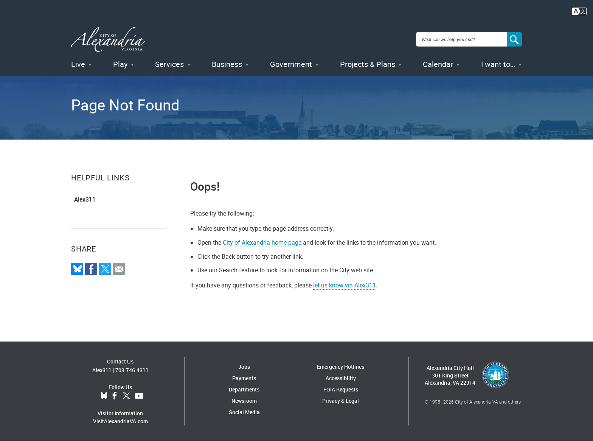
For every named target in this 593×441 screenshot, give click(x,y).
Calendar (438, 64)
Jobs (244, 366)
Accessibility (341, 378)
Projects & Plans (367, 64)
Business (227, 64)
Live (78, 64)
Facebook (115, 396)
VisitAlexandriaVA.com (120, 421)
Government (291, 64)
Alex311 (85, 199)
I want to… (498, 64)
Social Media (244, 412)
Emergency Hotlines (340, 366)
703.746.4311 (132, 370)
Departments (244, 389)
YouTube (139, 396)
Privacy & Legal (340, 400)
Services (169, 64)
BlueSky (104, 396)
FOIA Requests (340, 389)
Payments (244, 378)
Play (120, 64)
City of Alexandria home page (262, 242)
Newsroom (244, 400)
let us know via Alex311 (344, 285)
